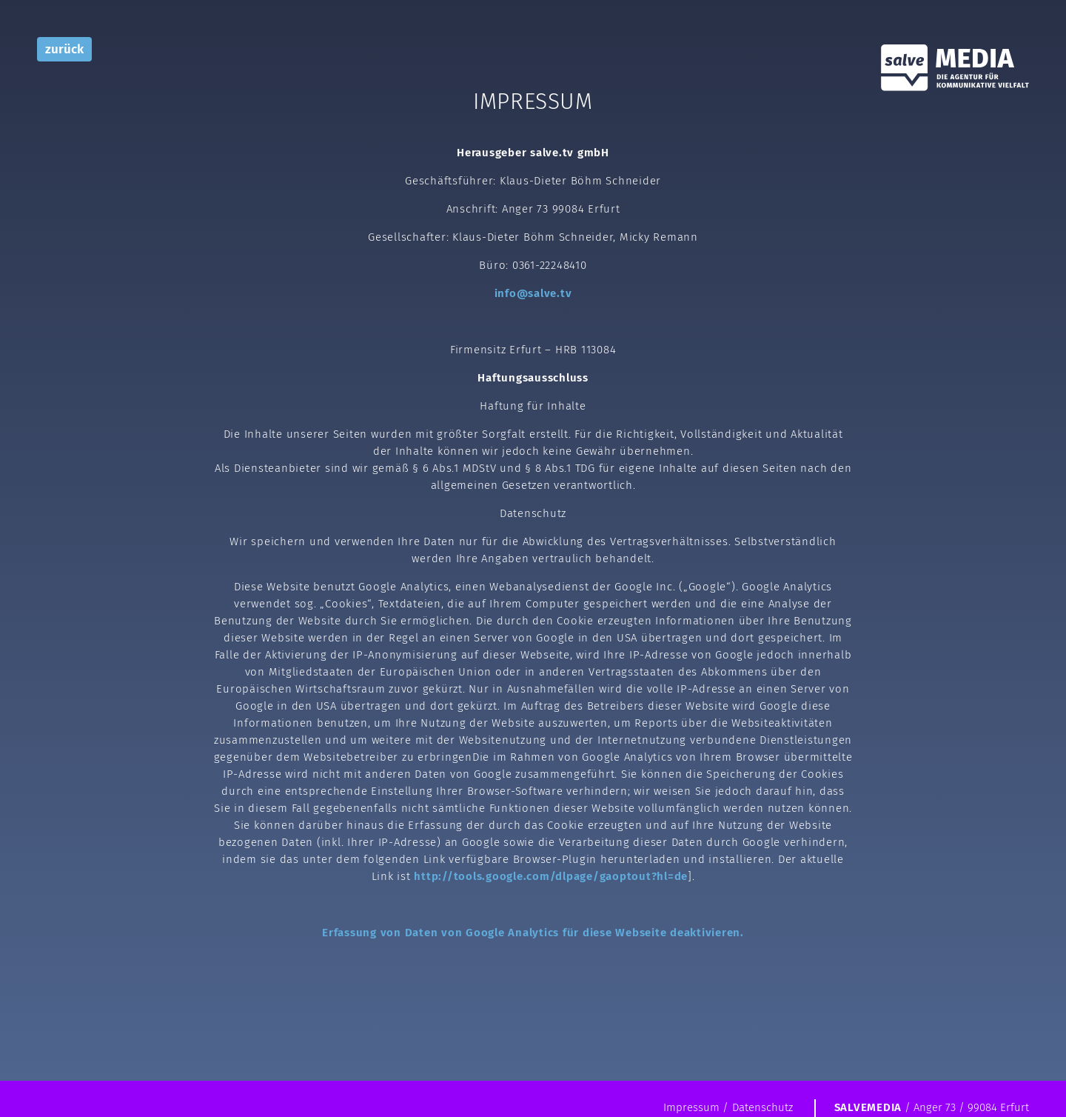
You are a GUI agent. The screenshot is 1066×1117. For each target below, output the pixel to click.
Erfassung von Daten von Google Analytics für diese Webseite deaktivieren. (533, 932)
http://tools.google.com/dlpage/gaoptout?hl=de (551, 876)
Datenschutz (762, 1107)
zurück (64, 49)
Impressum (691, 1107)
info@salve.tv (533, 293)
